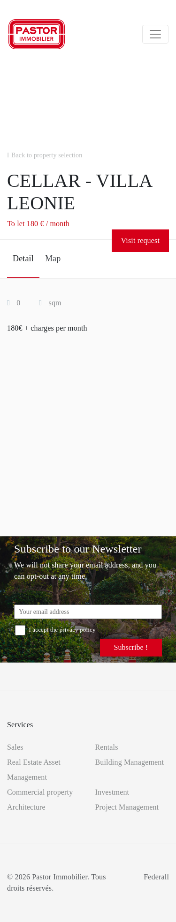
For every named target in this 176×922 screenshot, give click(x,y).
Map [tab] (53, 258)
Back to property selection (44, 155)
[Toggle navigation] (155, 34)
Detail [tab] (23, 258)
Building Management (129, 762)
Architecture (26, 807)
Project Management (127, 807)
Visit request (140, 240)
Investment (112, 792)
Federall (156, 877)
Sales (15, 747)
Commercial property (40, 792)
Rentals (106, 747)
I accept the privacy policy (55, 629)
